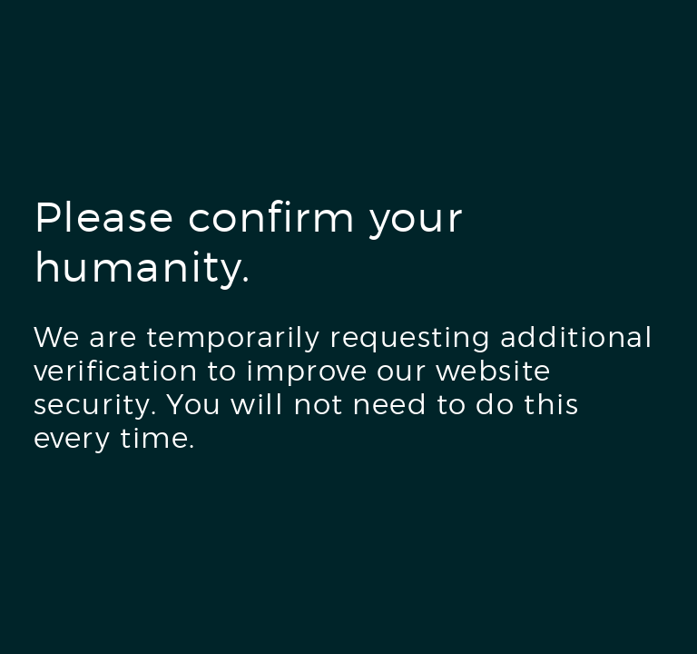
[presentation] (171, 535)
